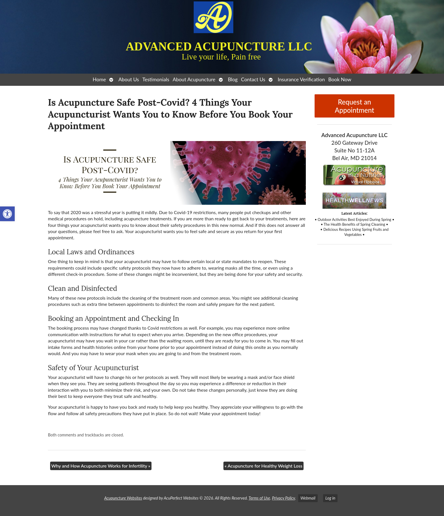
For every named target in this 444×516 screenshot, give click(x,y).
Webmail (307, 498)
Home (99, 79)
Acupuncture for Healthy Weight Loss (263, 465)
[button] (7, 213)
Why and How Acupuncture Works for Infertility (100, 465)
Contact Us (253, 79)
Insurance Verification (301, 79)
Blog (233, 79)
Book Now (339, 79)
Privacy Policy (283, 498)
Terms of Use (259, 498)
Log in (330, 498)
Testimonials (155, 79)
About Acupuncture (194, 79)
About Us (128, 79)
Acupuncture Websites (123, 498)
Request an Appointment (354, 106)
